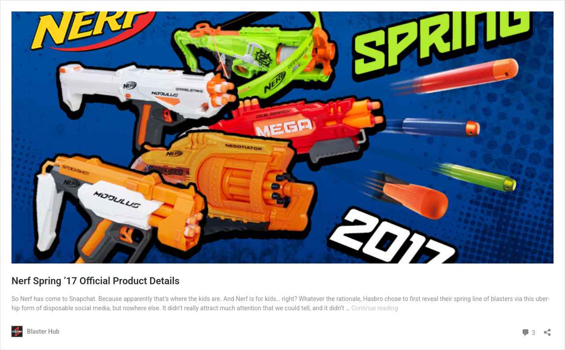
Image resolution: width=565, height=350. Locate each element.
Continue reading (374, 308)
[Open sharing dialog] (547, 329)
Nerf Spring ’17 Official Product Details (95, 280)
